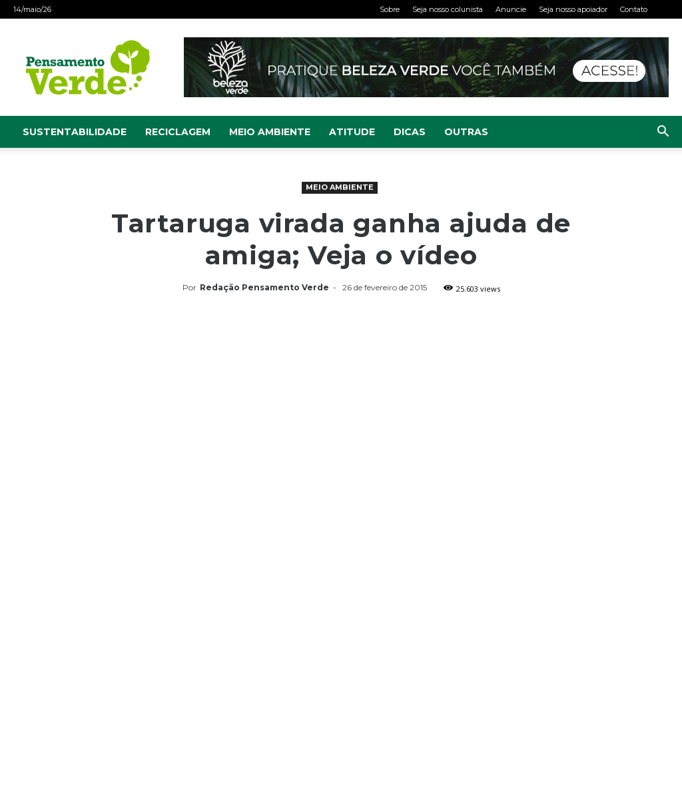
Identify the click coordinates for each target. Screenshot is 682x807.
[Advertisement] (341, 397)
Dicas (410, 132)
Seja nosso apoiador (573, 9)
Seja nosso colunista (447, 9)
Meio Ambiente (269, 132)
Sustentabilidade (75, 132)
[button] (663, 133)
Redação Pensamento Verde (264, 287)
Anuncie (511, 9)
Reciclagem (177, 132)
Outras (466, 132)
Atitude (352, 132)
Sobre (390, 9)
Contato (633, 9)
